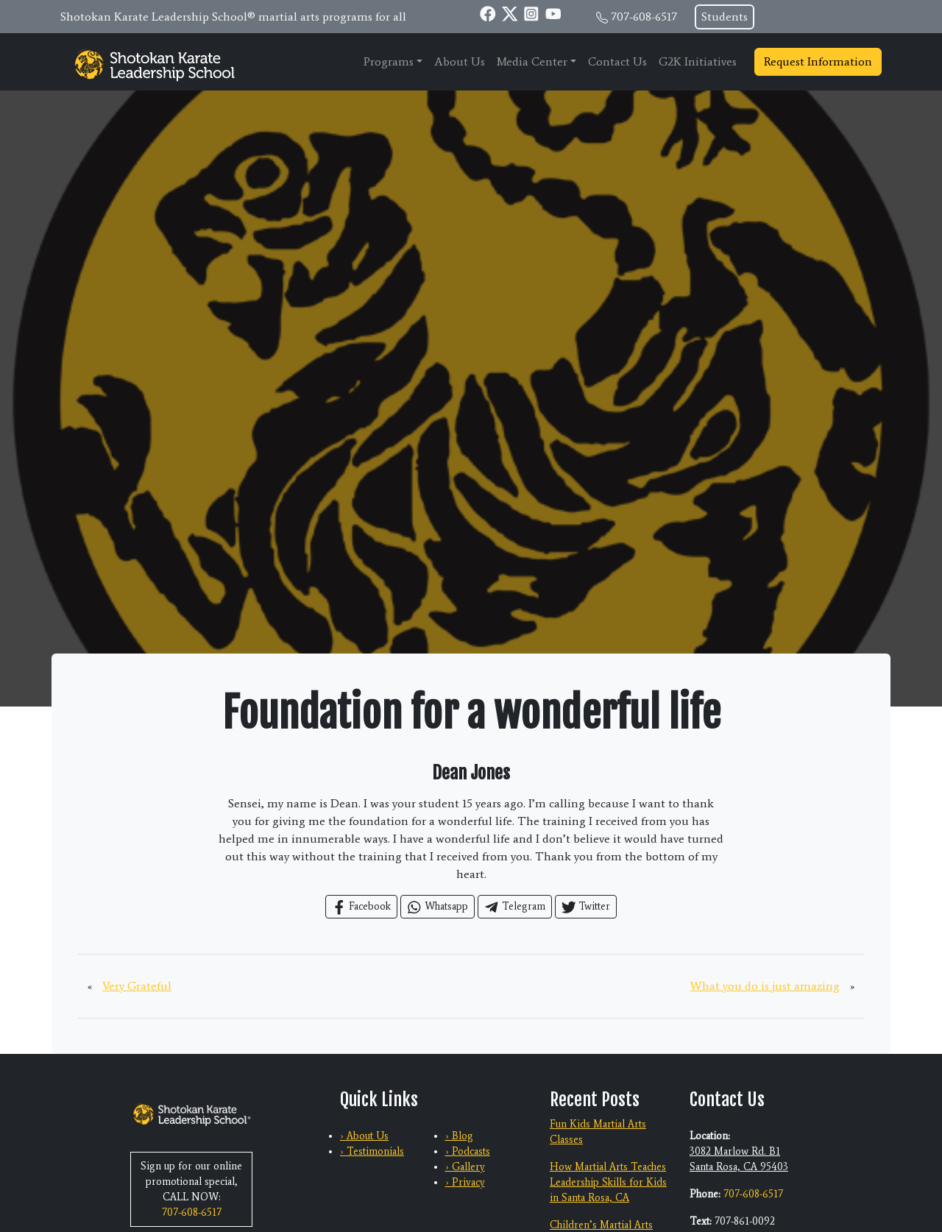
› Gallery (465, 1167)
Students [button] (724, 17)
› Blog (459, 1136)
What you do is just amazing (765, 986)
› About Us (364, 1136)
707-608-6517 (644, 17)
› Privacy (465, 1182)
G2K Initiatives (698, 61)
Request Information (818, 61)
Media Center (532, 61)
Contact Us (617, 61)
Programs (389, 61)
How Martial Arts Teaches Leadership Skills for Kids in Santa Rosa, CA (608, 1182)
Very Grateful (136, 986)
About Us (459, 61)
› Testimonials (372, 1151)
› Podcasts (467, 1151)
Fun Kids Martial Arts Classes (598, 1132)
